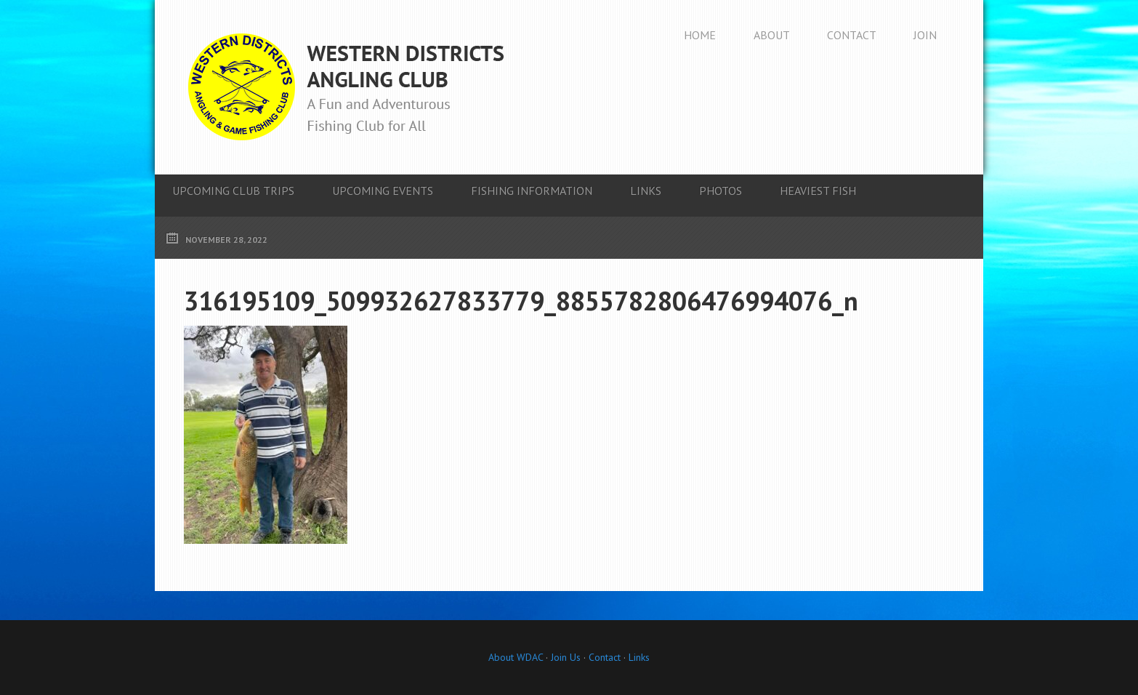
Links (639, 657)
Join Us (564, 657)
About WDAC (515, 657)
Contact (605, 657)
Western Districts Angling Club (346, 87)
